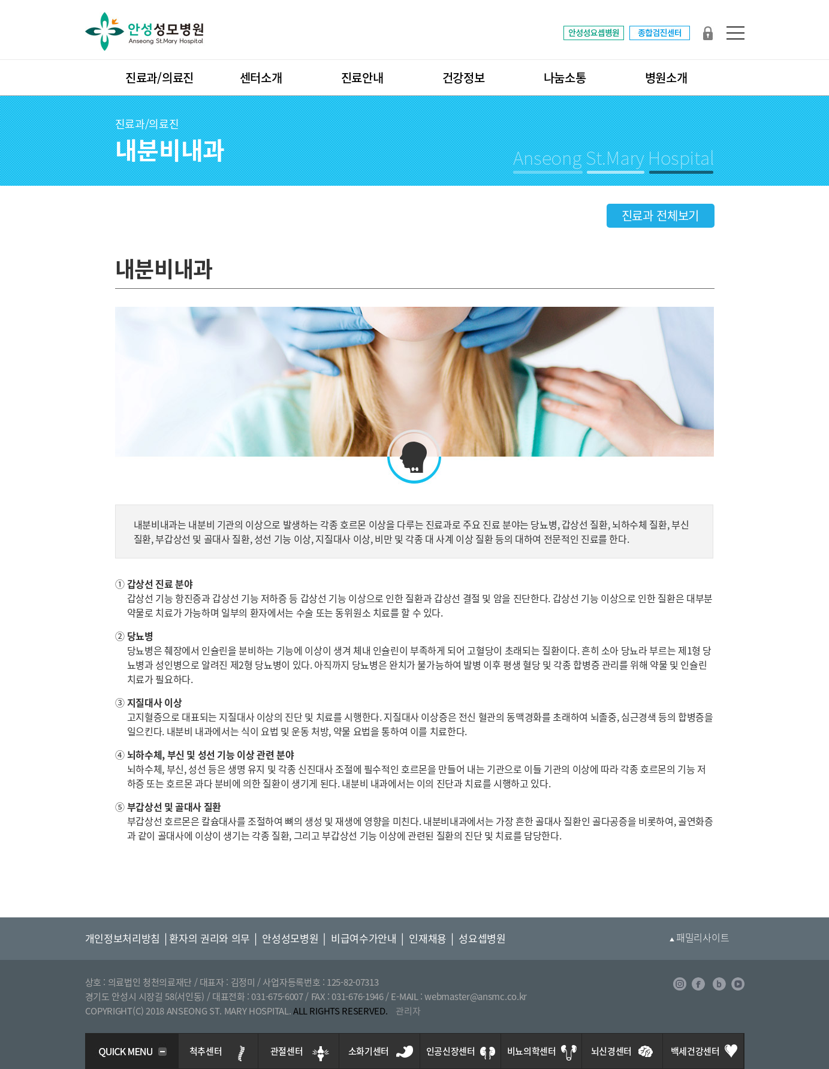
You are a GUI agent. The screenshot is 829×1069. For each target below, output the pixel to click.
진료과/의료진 (159, 77)
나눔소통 (565, 77)
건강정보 (463, 77)
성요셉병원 (482, 938)
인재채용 (428, 938)
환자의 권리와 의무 (209, 938)
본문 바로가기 (0, 0)
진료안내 (362, 77)
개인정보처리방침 (123, 938)
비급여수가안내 (364, 938)
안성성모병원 (290, 938)
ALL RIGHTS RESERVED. (340, 1010)
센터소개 (261, 77)
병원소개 (666, 77)
